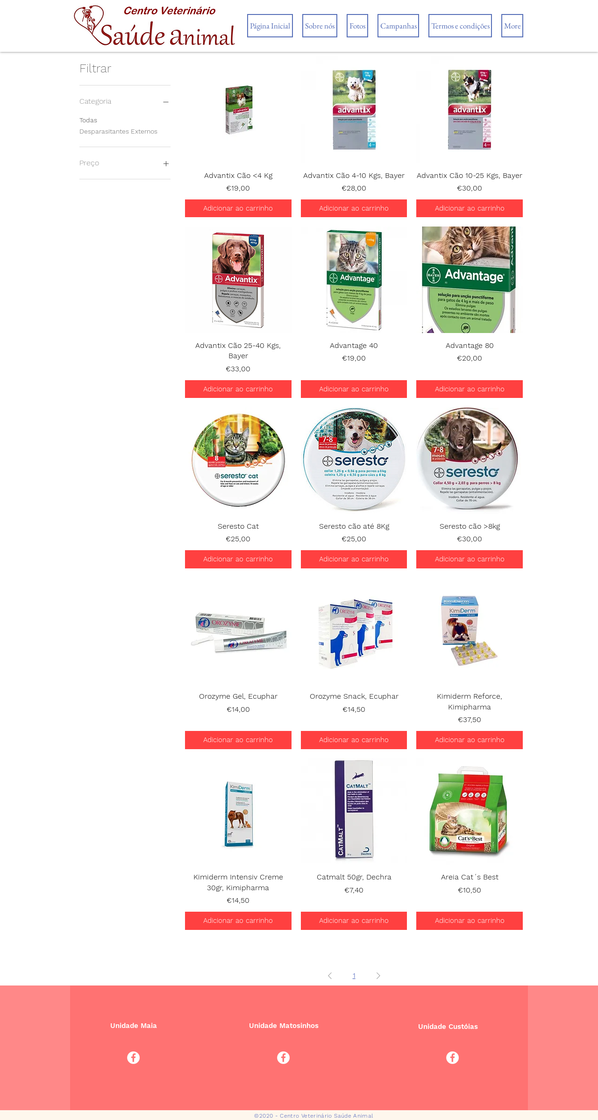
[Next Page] (378, 975)
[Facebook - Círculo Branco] (133, 1057)
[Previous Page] (329, 975)
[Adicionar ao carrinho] (238, 208)
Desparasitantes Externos (118, 130)
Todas (88, 119)
